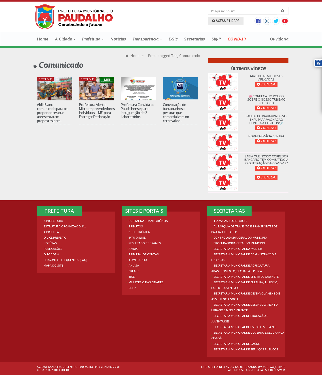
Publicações (53, 248)
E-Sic (173, 38)
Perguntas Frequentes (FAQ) (65, 259)
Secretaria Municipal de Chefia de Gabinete (246, 276)
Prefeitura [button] (93, 38)
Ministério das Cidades (146, 282)
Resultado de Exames (145, 243)
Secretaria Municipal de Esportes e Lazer (245, 326)
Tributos (136, 226)
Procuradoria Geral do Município (239, 243)
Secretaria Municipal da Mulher (238, 248)
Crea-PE (134, 271)
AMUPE (133, 248)
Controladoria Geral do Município (240, 237)
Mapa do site (53, 265)
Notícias (118, 38)
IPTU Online (137, 237)
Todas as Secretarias (230, 220)
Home (42, 38)
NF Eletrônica (139, 231)
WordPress (236, 370)
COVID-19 (237, 38)
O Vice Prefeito (55, 237)
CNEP (132, 287)
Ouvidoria (279, 38)
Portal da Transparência (148, 220)
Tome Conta (138, 259)
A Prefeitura (53, 220)
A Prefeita (51, 231)
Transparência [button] (147, 38)
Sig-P (216, 38)
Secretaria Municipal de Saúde (237, 343)
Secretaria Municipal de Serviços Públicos (246, 349)
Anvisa (134, 265)
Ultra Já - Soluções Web (268, 370)
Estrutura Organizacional (65, 226)
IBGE (132, 276)
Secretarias (194, 38)
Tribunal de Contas (144, 254)
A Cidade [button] (65, 38)
